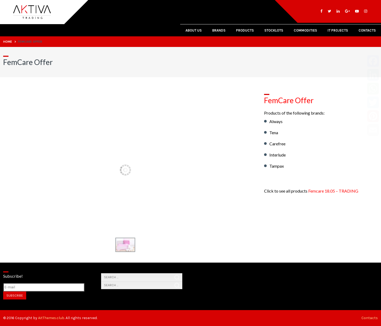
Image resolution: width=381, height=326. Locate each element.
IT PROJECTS (338, 30)
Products (245, 30)
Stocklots (273, 30)
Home (7, 42)
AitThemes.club (51, 318)
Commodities (305, 30)
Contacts (367, 30)
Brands (218, 30)
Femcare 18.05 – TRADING (333, 190)
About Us (193, 30)
